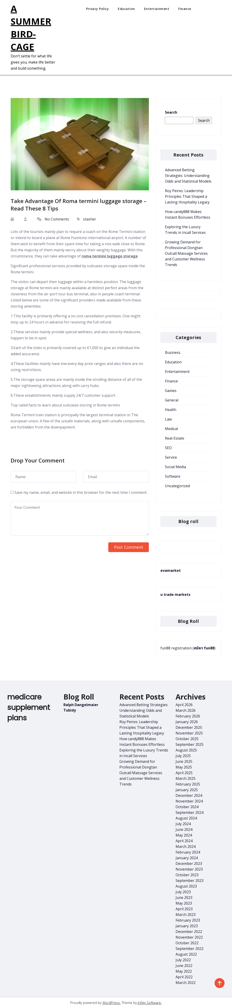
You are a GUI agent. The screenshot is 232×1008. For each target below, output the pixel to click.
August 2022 (186, 954)
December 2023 (189, 863)
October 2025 (187, 738)
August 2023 (186, 886)
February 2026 (188, 716)
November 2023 (189, 869)
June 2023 (184, 897)
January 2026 (187, 721)
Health (170, 409)
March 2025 (186, 778)
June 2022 (184, 965)
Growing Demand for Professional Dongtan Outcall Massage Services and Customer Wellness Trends (186, 253)
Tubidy (69, 710)
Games (170, 390)
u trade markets (175, 594)
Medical (171, 428)
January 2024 (187, 857)
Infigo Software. (149, 1002)
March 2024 (186, 846)
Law (168, 419)
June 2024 (184, 829)
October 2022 (187, 942)
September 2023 (189, 880)
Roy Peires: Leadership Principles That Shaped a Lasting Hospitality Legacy (187, 196)
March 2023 (186, 914)
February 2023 (188, 920)
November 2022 (189, 937)
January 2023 (187, 925)
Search (171, 112)
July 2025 (183, 755)
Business (172, 352)
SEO (168, 447)
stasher (89, 219)
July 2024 (183, 823)
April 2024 (184, 840)
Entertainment (156, 9)
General (171, 400)
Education (126, 9)
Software (172, 476)
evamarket (170, 570)
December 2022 (189, 931)
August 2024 (186, 818)
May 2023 (184, 903)
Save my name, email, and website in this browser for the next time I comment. (80, 492)
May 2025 (184, 767)
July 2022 (183, 959)
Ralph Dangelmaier (80, 704)
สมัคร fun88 (204, 648)
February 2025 (188, 784)
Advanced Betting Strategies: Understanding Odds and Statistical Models (188, 175)
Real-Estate (174, 438)
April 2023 (184, 908)
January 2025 (187, 789)
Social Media (175, 466)
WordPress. (111, 1002)
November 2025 (189, 733)
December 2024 (189, 795)
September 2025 (189, 744)
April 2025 (184, 772)
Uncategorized (177, 485)
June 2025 (184, 761)
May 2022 (184, 971)
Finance (184, 9)
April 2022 (184, 976)
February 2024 (188, 852)
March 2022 (186, 982)
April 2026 (184, 704)
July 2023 (183, 891)
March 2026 (186, 710)
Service (171, 457)
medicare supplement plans (28, 707)
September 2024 (189, 812)
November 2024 (189, 801)
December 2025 (189, 727)
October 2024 (187, 806)
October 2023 (187, 874)
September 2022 (189, 948)
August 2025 (186, 750)
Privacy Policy (97, 9)
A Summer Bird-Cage (31, 27)
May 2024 (184, 835)
